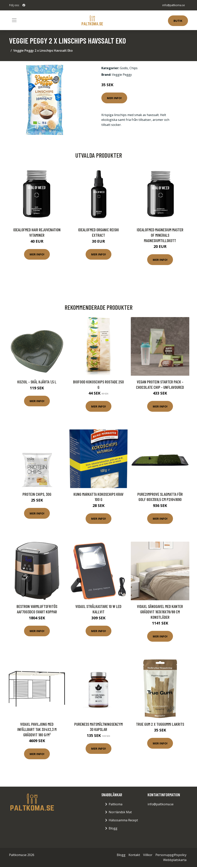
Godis (124, 68)
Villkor (147, 855)
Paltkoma (115, 804)
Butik (178, 21)
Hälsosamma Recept (123, 820)
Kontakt (134, 855)
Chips (133, 68)
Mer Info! (114, 98)
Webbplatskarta (174, 860)
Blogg (113, 828)
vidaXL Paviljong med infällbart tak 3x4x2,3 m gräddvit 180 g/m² (37, 729)
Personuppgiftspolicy (170, 855)
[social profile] (24, 5)
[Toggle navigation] (14, 20)
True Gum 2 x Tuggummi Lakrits (160, 724)
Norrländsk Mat (120, 812)
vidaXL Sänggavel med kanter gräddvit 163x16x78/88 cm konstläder (160, 611)
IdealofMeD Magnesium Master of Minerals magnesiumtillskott (160, 235)
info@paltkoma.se (173, 5)
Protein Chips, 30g (37, 494)
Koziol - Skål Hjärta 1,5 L (36, 381)
